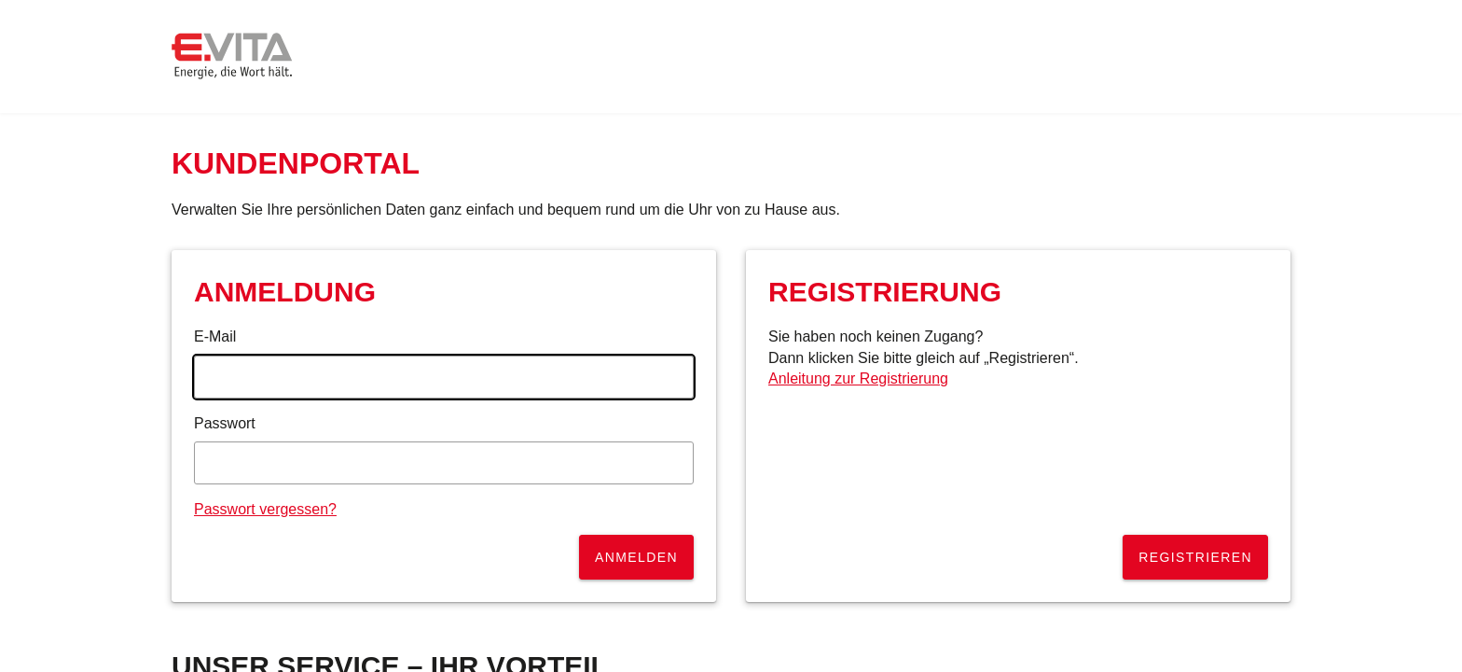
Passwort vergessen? (265, 509)
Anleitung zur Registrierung (858, 378)
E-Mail (215, 336)
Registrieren (1195, 557)
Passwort (224, 423)
